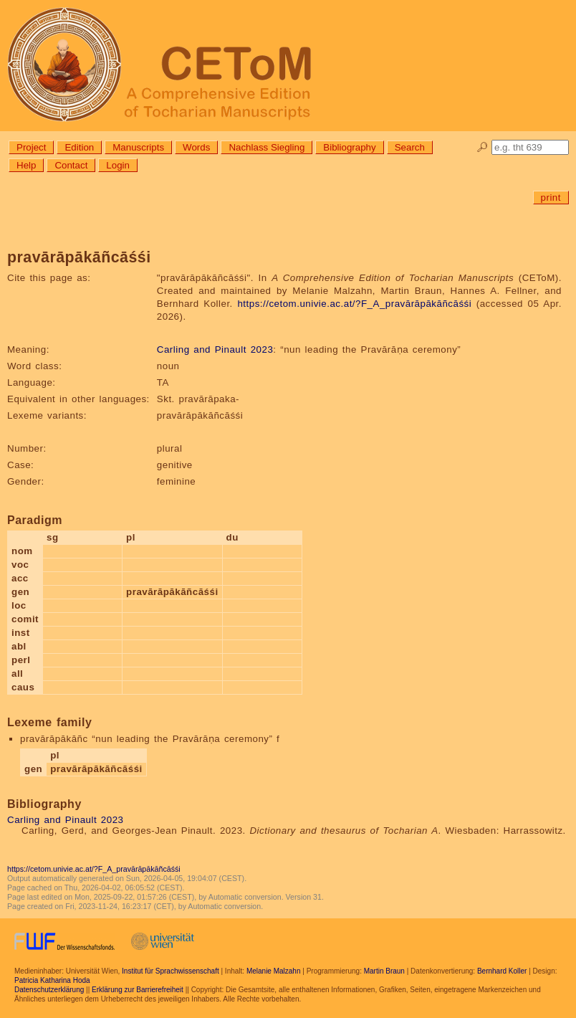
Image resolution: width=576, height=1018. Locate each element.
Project (31, 147)
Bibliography (349, 147)
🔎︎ (482, 147)
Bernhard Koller (502, 971)
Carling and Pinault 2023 (215, 349)
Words (196, 147)
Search (410, 147)
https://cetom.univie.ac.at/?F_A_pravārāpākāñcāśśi (354, 303)
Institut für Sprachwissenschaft (170, 971)
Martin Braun (384, 971)
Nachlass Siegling (266, 147)
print (551, 197)
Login (118, 165)
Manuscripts (138, 147)
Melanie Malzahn (273, 971)
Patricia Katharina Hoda (52, 980)
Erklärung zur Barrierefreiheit (137, 990)
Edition (79, 147)
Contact (70, 165)
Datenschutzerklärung (49, 990)
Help (26, 165)
